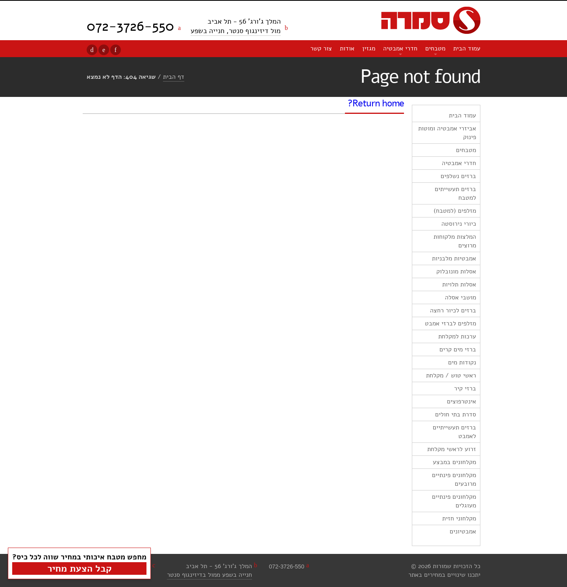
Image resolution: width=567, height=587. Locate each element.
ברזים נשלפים (458, 176)
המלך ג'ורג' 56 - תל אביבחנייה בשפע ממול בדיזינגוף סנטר (209, 570)
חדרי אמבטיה (400, 48)
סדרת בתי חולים (455, 414)
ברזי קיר (465, 388)
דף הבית (173, 76)
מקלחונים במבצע (454, 462)
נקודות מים (462, 362)
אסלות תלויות (459, 284)
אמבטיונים (463, 531)
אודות (347, 48)
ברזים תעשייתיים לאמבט (454, 431)
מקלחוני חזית (459, 518)
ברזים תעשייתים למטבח (455, 193)
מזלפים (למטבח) (455, 210)
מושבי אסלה (460, 297)
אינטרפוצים (461, 401)
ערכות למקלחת (457, 336)
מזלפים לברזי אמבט (450, 323)
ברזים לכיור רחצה (453, 310)
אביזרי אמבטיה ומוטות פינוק (447, 132)
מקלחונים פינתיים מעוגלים (454, 501)
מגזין (368, 48)
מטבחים (435, 48)
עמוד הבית (466, 48)
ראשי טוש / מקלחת (451, 375)
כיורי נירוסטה (458, 223)
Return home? (376, 103)
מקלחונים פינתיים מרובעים (454, 479)
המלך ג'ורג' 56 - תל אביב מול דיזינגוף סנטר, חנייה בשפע (236, 26)
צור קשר (321, 48)
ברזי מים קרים (457, 349)
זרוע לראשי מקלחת (451, 449)
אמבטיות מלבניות (454, 258)
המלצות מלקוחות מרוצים (455, 241)
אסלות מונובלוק (456, 271)
